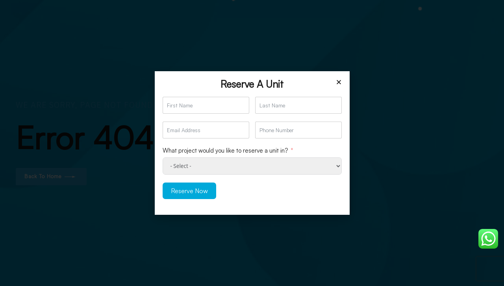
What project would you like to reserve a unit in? (225, 150)
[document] (252, 143)
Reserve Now (189, 191)
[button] (339, 82)
